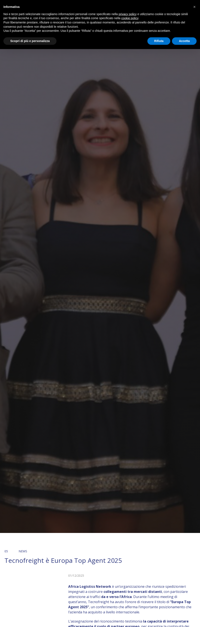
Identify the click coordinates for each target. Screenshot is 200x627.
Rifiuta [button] (159, 41)
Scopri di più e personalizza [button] (30, 41)
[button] (194, 6)
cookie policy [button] (129, 18)
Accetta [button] (184, 41)
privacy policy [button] (128, 14)
